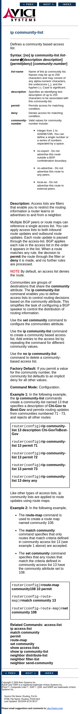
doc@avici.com (55, 708)
